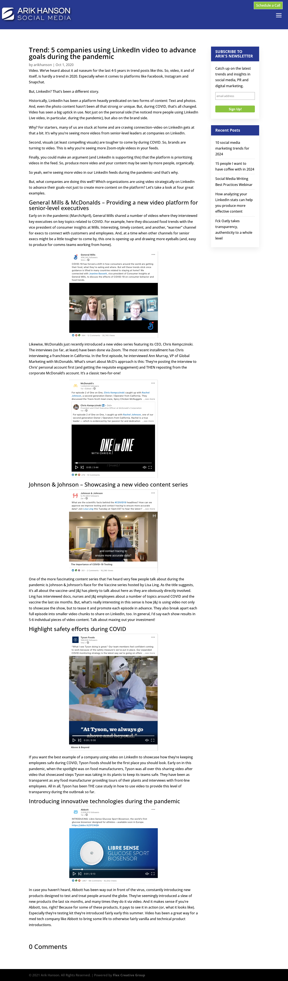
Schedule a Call (268, 5)
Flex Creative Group (129, 975)
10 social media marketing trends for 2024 (232, 148)
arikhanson (43, 64)
